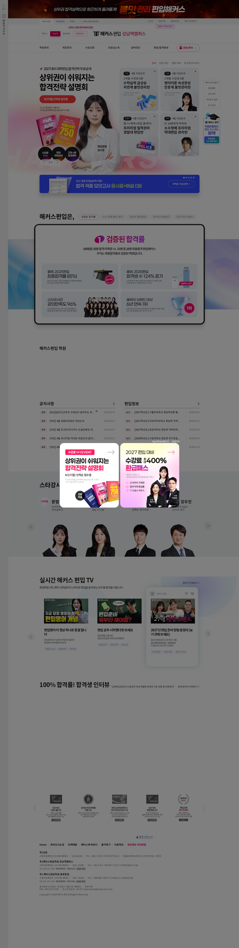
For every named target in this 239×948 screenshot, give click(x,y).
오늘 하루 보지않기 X (160, 441)
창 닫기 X (175, 441)
